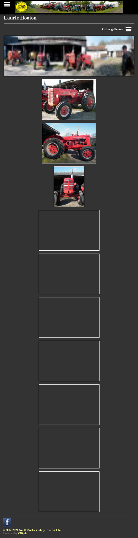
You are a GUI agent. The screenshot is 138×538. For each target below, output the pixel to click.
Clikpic (22, 533)
